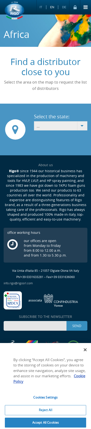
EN (52, 7)
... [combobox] (38, 126)
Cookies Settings (45, 399)
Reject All (45, 411)
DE (64, 7)
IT (41, 7)
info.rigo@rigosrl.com (18, 283)
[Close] (85, 351)
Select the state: (51, 116)
